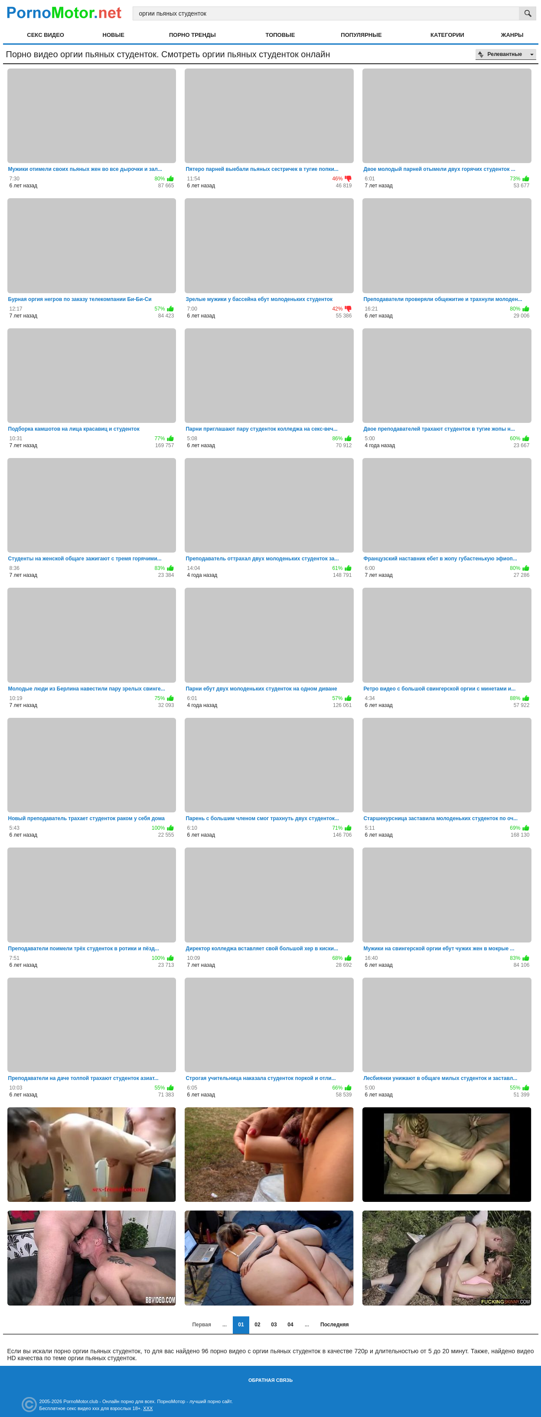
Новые (113, 35)
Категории (447, 35)
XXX (148, 1408)
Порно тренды (192, 35)
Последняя (334, 1325)
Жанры (512, 35)
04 (290, 1325)
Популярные (361, 35)
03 (274, 1325)
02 (257, 1325)
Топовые (280, 35)
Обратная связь (270, 1380)
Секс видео (45, 35)
